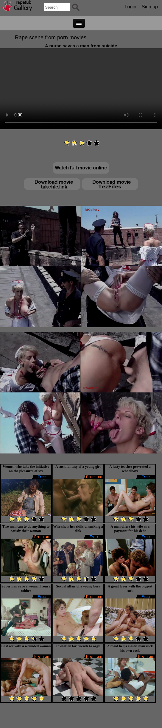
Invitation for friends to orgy (78, 646)
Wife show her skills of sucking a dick (78, 528)
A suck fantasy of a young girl (78, 466)
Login (130, 6)
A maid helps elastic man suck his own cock (130, 648)
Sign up (150, 6)
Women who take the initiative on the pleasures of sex (26, 468)
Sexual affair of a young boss (78, 586)
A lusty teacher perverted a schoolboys (129, 468)
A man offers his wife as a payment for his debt (129, 528)
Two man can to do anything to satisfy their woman (25, 528)
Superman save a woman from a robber (26, 588)
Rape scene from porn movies (50, 37)
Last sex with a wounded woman (26, 646)
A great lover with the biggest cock (130, 588)
